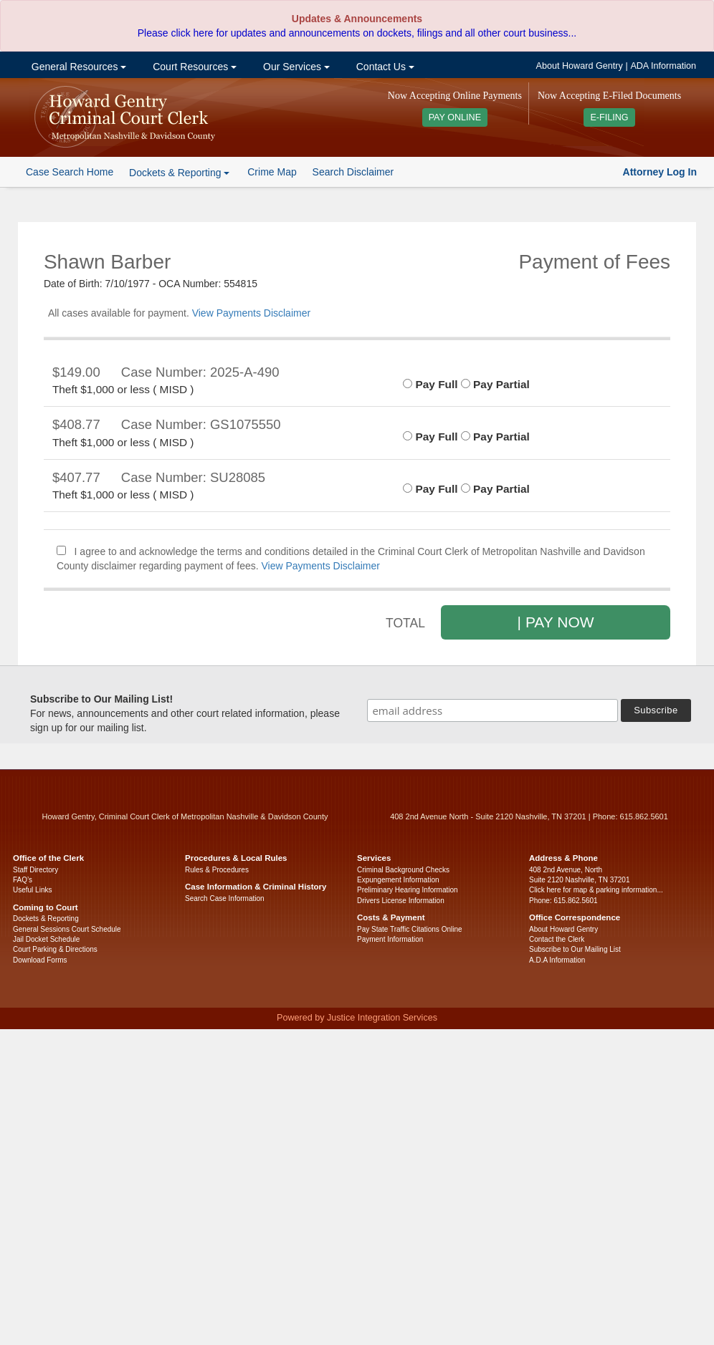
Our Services (295, 66)
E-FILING (609, 117)
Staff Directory (35, 870)
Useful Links (32, 890)
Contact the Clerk (556, 939)
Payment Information (390, 939)
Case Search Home (69, 172)
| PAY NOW (556, 622)
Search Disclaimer (353, 172)
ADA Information (663, 66)
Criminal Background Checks (403, 870)
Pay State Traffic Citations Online (409, 929)
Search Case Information (225, 898)
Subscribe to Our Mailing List (575, 949)
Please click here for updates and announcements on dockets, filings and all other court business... (357, 33)
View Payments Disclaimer (251, 313)
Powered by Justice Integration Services (357, 1018)
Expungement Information (398, 880)
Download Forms (40, 960)
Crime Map (271, 172)
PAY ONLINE (455, 117)
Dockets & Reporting (46, 918)
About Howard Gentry (579, 66)
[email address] (492, 710)
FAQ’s (22, 880)
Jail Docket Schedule (46, 939)
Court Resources (193, 66)
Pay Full (430, 384)
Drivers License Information (400, 901)
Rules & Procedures (217, 870)
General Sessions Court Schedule (67, 929)
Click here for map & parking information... (596, 890)
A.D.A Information (557, 960)
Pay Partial (495, 384)
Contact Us (383, 66)
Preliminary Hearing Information (407, 890)
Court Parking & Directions (55, 949)
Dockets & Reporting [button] (179, 172)
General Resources (77, 66)
